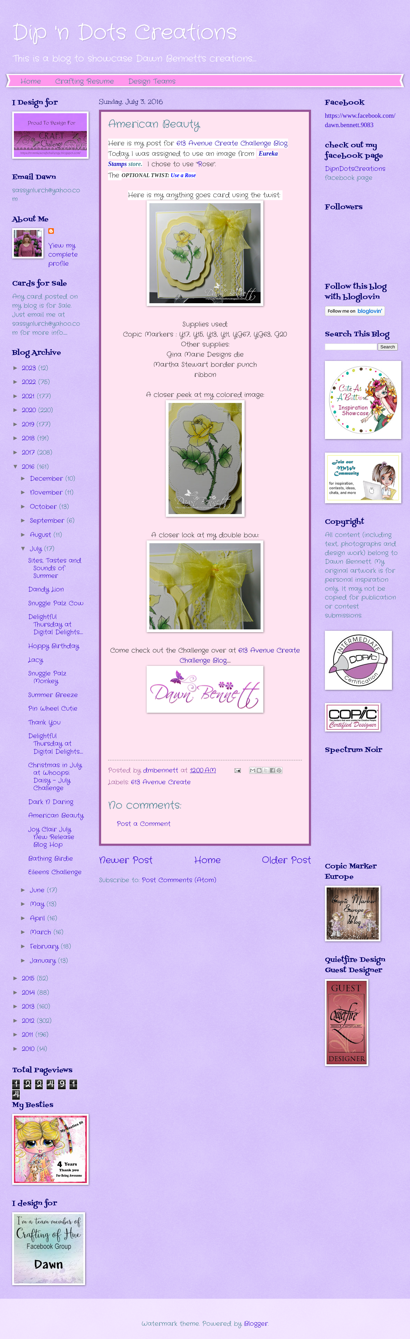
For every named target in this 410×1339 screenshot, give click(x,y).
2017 (29, 452)
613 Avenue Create (161, 782)
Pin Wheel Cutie (52, 708)
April (38, 918)
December (47, 478)
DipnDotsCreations (355, 168)
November (47, 492)
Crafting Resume (84, 81)
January (44, 960)
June (38, 890)
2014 (29, 992)
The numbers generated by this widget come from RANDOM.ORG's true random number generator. (352, 813)
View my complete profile (63, 254)
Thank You (44, 722)
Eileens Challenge (55, 872)
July (37, 548)
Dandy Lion (46, 589)
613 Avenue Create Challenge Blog (232, 143)
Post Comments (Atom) (179, 880)
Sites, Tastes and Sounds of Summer (54, 568)
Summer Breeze (53, 695)
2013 (29, 1006)
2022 (30, 382)
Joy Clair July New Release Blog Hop (51, 837)
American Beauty (55, 815)
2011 (28, 1034)
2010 (29, 1048)
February (45, 946)
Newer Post (126, 860)
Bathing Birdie (50, 858)
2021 (29, 396)
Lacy (35, 659)
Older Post (286, 860)
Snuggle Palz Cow (55, 603)
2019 (29, 424)
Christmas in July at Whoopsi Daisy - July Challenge (55, 777)
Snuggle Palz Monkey (47, 677)
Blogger (256, 1323)
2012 (29, 1020)
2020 (30, 410)
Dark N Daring (50, 802)
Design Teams (151, 81)
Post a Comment (144, 823)
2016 (29, 466)
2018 (29, 438)
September (48, 520)
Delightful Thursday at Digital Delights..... (55, 624)
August (42, 534)
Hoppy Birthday (53, 646)
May (38, 904)
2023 (30, 368)
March (42, 932)
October (44, 506)
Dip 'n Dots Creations (124, 33)
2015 (29, 978)
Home (30, 81)
